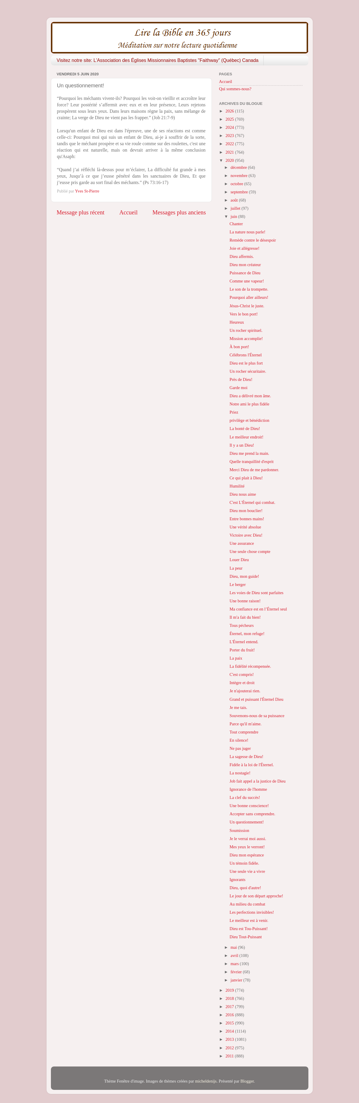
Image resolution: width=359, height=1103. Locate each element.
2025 (230, 119)
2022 (230, 143)
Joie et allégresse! (244, 248)
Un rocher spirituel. (245, 330)
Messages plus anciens (179, 212)
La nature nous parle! (247, 232)
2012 (230, 1047)
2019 (230, 990)
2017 (230, 1006)
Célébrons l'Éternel (245, 355)
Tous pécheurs (241, 625)
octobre (237, 183)
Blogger (247, 1081)
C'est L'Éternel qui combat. (252, 502)
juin (234, 216)
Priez (233, 412)
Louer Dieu (239, 559)
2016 (230, 1014)
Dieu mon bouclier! (245, 510)
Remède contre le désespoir (252, 240)
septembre (240, 192)
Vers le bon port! (243, 314)
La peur (235, 568)
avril (235, 955)
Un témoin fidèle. (244, 863)
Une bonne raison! (244, 601)
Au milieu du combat (247, 904)
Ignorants (237, 879)
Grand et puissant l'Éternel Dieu (256, 699)
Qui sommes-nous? (235, 88)
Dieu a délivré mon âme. (250, 395)
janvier (237, 980)
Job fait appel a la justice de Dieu (257, 781)
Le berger (237, 584)
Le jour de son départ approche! (256, 896)
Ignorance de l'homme (248, 789)
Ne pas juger (240, 748)
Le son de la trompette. (248, 289)
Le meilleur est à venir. (248, 920)
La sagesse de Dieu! (246, 756)
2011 (230, 1056)
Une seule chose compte (249, 551)
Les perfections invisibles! (251, 912)
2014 (230, 1031)
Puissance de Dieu (244, 272)
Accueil (128, 212)
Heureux (236, 322)
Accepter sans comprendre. (252, 813)
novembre (239, 175)
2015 (230, 1023)
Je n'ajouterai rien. (244, 690)
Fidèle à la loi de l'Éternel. (251, 764)
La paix (235, 658)
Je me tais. (238, 707)
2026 (230, 111)
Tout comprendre (243, 732)
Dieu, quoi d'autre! (245, 887)
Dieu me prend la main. (249, 453)
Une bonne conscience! (249, 805)
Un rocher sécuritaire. (247, 371)
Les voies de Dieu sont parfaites (256, 592)
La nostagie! (239, 773)
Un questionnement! (246, 822)
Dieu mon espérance (246, 855)
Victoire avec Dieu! (245, 535)
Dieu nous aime (242, 494)
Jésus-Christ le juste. (246, 306)
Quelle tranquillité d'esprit (251, 461)
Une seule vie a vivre (247, 871)
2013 (230, 1039)
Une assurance (241, 543)
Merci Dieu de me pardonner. (254, 469)
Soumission (239, 830)
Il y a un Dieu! (241, 445)
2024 (230, 127)
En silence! (238, 740)
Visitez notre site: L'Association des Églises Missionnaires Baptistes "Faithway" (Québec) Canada (158, 60)
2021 (230, 152)
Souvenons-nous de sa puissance (256, 715)
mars (235, 963)
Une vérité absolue (245, 527)
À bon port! (239, 346)
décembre (239, 167)
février (237, 972)
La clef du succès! (244, 797)
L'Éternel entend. (243, 641)
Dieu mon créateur (245, 264)
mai (234, 947)
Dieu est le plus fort (246, 363)
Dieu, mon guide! (244, 576)
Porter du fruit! (242, 650)
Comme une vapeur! (246, 281)
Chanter (236, 223)
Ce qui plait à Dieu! (246, 478)
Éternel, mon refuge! (246, 633)
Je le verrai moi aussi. (247, 838)
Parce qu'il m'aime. (245, 724)
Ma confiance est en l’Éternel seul (258, 609)
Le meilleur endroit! (246, 437)
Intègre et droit (242, 682)
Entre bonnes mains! (246, 518)
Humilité (236, 486)
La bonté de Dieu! (244, 428)
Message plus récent (80, 212)
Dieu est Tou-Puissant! (248, 928)
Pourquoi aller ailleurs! (248, 297)
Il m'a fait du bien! (245, 617)
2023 (230, 135)
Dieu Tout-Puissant (245, 936)
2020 (230, 160)
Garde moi (238, 387)
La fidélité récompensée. (250, 666)
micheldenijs (206, 1081)
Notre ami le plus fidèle (249, 404)
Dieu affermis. (241, 256)
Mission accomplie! (246, 338)
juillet (236, 208)
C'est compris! (241, 674)
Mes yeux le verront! (246, 846)
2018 (230, 998)
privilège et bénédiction (249, 420)
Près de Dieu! (240, 379)
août (235, 200)
